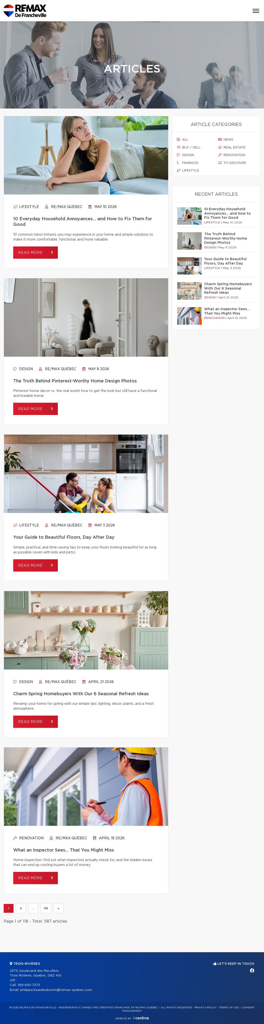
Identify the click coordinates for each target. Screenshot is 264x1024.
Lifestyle (26, 207)
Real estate (231, 147)
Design (23, 369)
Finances (188, 163)
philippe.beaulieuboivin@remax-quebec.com (56, 990)
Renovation (28, 838)
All (183, 139)
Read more (31, 253)
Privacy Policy (205, 1007)
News (225, 139)
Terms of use (229, 1007)
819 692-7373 (29, 985)
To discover (232, 163)
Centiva (141, 1018)
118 (46, 908)
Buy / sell (189, 147)
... (33, 908)
